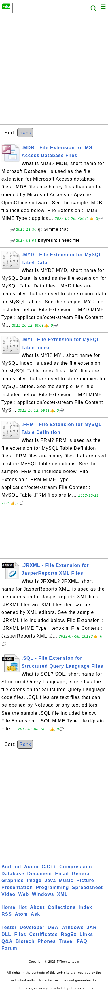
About (37, 907)
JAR (92, 927)
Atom (21, 914)
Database (12, 873)
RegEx (69, 934)
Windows (43, 894)
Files (20, 934)
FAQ (82, 941)
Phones (46, 941)
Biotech (25, 941)
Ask (35, 914)
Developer (32, 927)
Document (39, 873)
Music (66, 880)
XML (62, 894)
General (81, 873)
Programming (52, 887)
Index (85, 907)
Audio (31, 866)
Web (23, 894)
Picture (85, 880)
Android (11, 866)
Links (86, 934)
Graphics (12, 880)
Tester (9, 927)
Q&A (7, 941)
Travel (66, 941)
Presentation (17, 887)
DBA (53, 927)
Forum (9, 948)
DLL (6, 934)
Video (8, 894)
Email (62, 873)
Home (8, 907)
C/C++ (49, 866)
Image (34, 880)
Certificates (43, 934)
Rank (25, 132)
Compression (75, 866)
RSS (6, 914)
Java (50, 880)
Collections (62, 907)
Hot (22, 907)
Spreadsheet (87, 887)
